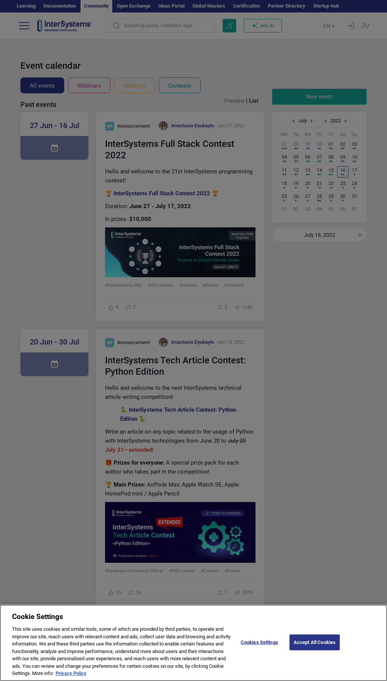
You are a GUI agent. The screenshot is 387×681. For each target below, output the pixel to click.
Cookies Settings (259, 649)
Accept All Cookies (315, 649)
